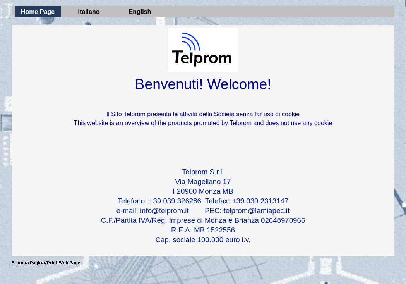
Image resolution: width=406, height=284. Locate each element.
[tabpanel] (203, 119)
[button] (46, 263)
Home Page (38, 12)
